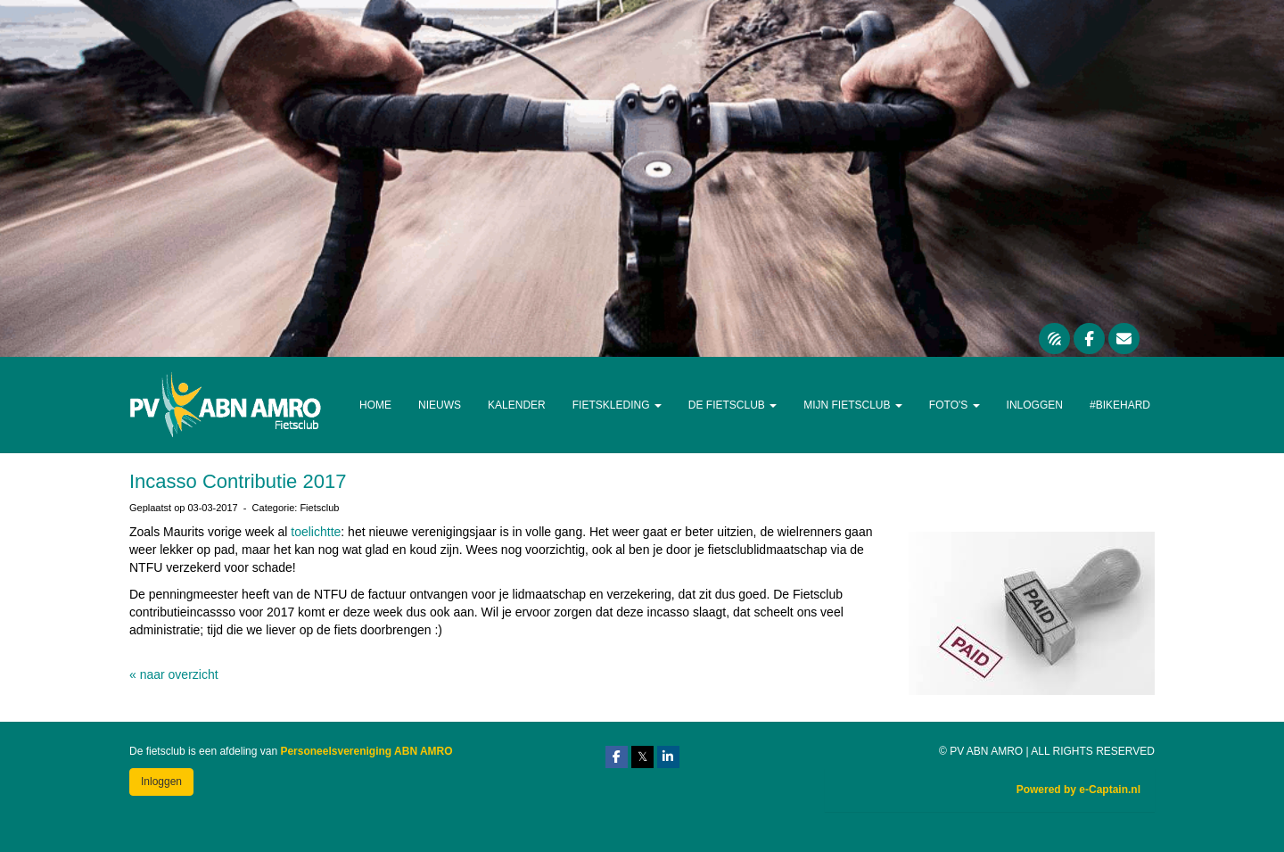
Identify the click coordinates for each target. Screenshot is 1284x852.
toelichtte (316, 532)
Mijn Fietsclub (852, 405)
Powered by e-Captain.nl (1078, 789)
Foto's (954, 405)
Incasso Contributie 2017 (237, 481)
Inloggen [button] (161, 781)
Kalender (517, 405)
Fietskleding (617, 405)
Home (375, 405)
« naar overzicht (173, 674)
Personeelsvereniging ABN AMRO (366, 751)
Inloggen (1035, 405)
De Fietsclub (732, 405)
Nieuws (439, 405)
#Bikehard (1120, 405)
